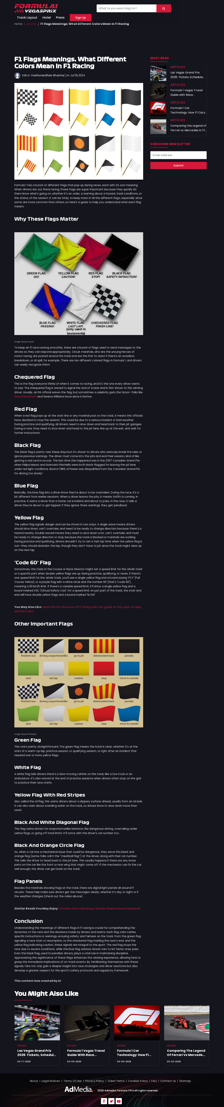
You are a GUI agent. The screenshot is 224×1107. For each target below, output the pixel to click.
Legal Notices (51, 1081)
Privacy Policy (94, 1081)
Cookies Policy (138, 1081)
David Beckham (25, 396)
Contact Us (168, 1081)
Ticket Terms (116, 1081)
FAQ (154, 1081)
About (34, 1081)
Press (60, 17)
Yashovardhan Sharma (47, 75)
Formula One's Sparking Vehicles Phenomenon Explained (99, 909)
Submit (178, 165)
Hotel (47, 17)
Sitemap (185, 1081)
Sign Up (80, 18)
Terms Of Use (73, 1081)
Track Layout (27, 17)
